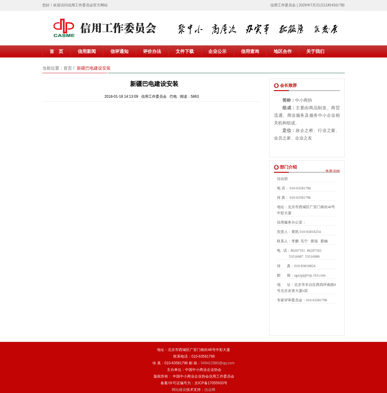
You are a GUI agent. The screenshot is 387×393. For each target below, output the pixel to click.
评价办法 (152, 51)
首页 (67, 68)
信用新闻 (87, 51)
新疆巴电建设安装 (94, 68)
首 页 (56, 51)
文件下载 (185, 51)
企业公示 (217, 51)
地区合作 (283, 51)
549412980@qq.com (218, 363)
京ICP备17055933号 (210, 383)
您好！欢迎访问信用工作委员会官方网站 (75, 5)
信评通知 (119, 51)
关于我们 (315, 51)
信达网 (209, 390)
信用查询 (250, 51)
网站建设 (179, 390)
